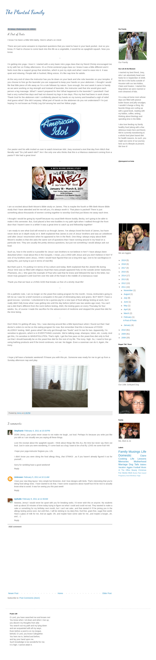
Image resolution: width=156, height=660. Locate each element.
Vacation (122, 467)
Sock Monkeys (131, 475)
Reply (16, 468)
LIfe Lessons (138, 458)
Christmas (142, 470)
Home (60, 593)
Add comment (14, 527)
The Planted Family (25, 12)
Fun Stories (123, 473)
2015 (123, 272)
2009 (123, 334)
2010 (123, 330)
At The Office (124, 470)
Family (123, 451)
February (128, 317)
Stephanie (19, 431)
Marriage (123, 464)
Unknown (18, 477)
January (127, 325)
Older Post (107, 593)
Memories (123, 461)
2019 (123, 260)
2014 (123, 275)
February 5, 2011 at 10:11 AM (36, 477)
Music (143, 467)
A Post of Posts (129, 320)
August (127, 294)
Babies (143, 464)
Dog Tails (134, 464)
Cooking (122, 458)
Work (130, 473)
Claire (143, 455)
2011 (123, 287)
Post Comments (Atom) (30, 598)
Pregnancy (122, 475)
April (126, 309)
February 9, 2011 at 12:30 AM (35, 499)
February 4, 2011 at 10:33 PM (37, 431)
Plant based (142, 473)
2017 (123, 268)
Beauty (134, 470)
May (126, 305)
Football (136, 467)
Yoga (138, 475)
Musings (134, 451)
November (128, 290)
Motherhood (140, 461)
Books (135, 473)
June (126, 302)
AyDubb (18, 499)
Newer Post (13, 593)
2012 (123, 283)
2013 (123, 279)
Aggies (130, 467)
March (127, 313)
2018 (123, 264)
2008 (123, 338)
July (126, 298)
